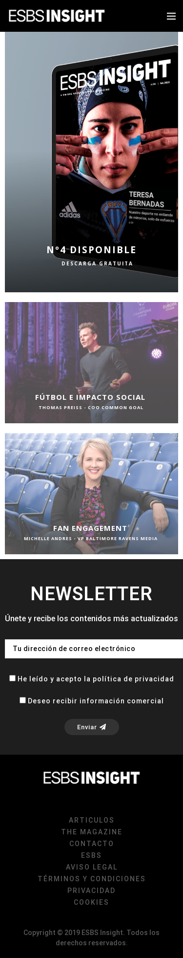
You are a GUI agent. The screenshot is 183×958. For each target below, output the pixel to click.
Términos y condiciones (92, 879)
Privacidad (91, 890)
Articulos (92, 820)
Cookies (91, 902)
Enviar (91, 727)
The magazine (91, 832)
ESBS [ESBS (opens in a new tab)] (91, 855)
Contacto (91, 844)
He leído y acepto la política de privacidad (96, 679)
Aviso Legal (92, 867)
